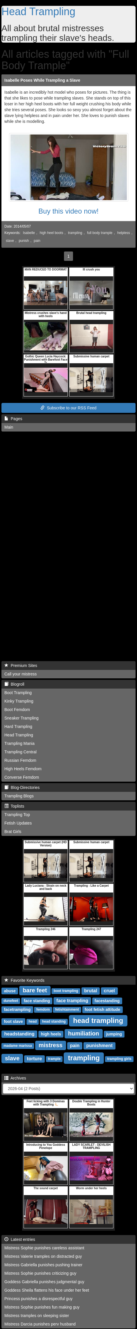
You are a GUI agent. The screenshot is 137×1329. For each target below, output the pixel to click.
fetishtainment (67, 1010)
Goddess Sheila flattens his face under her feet (46, 1290)
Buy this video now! (68, 211)
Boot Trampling (18, 692)
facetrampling (17, 1009)
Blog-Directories (22, 787)
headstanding (19, 1033)
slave (10, 241)
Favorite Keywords (24, 980)
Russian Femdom (20, 760)
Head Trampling (38, 12)
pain (37, 241)
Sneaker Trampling (21, 718)
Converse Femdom (21, 777)
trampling (75, 233)
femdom (43, 1010)
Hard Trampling (18, 726)
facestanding (107, 1000)
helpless (123, 233)
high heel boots (51, 233)
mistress (51, 1045)
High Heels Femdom (23, 768)
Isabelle (29, 233)
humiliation (83, 1033)
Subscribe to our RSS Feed (68, 408)
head (33, 1022)
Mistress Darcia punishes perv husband (40, 1324)
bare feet (35, 990)
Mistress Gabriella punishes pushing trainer (43, 1264)
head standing (54, 1022)
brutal (90, 990)
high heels (51, 1034)
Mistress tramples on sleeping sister (36, 1315)
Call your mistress (20, 674)
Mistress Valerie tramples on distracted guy (43, 1256)
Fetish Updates (18, 823)
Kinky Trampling (18, 701)
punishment (99, 1045)
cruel (109, 990)
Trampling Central (20, 752)
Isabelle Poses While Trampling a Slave (42, 80)
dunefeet (10, 1001)
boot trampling (66, 991)
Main (8, 427)
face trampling (72, 1000)
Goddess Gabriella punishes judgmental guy (44, 1281)
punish (24, 241)
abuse (9, 991)
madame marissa (17, 1046)
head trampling (98, 1020)
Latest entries (19, 1239)
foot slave (13, 1021)
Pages (13, 418)
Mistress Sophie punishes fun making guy (41, 1307)
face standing (37, 1000)
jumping (114, 1034)
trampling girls (119, 1059)
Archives (15, 1078)
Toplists (14, 806)
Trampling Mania (19, 743)
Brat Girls (12, 831)
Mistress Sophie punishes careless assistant (44, 1248)
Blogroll (14, 684)
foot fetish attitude (102, 1009)
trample (54, 1059)
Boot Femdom (17, 709)
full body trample (99, 233)
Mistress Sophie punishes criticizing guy (40, 1273)
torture (34, 1058)
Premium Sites (20, 665)
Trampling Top (17, 814)
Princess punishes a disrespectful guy (38, 1298)
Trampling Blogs (19, 796)
